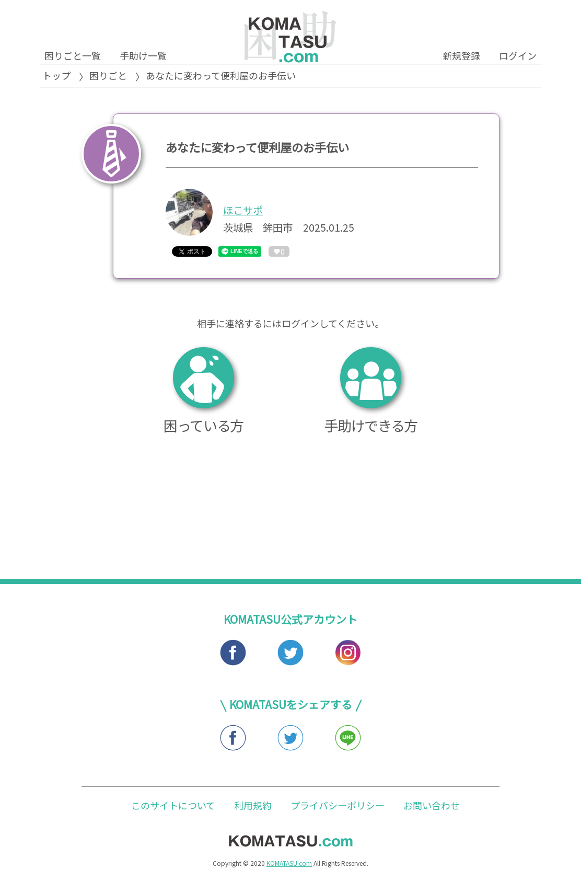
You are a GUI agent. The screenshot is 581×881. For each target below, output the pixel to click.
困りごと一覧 (72, 55)
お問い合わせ (431, 807)
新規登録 (461, 55)
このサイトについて (173, 807)
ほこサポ (243, 210)
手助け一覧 (143, 55)
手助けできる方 (370, 392)
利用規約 (253, 807)
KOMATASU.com (289, 865)
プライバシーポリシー (337, 807)
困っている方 (203, 392)
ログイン (518, 55)
